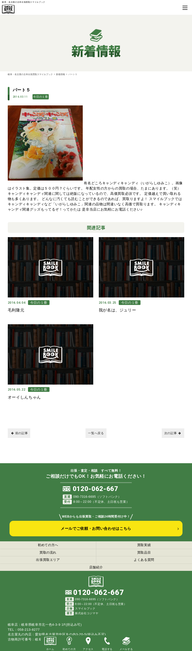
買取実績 (144, 540)
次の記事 (172, 428)
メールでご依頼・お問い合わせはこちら (96, 523)
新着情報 (60, 74)
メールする (126, 642)
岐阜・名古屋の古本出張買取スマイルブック (30, 74)
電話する (107, 642)
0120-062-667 (95, 484)
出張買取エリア (48, 555)
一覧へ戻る (96, 428)
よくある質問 (144, 555)
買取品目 (144, 547)
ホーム (50, 642)
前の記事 (19, 428)
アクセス (88, 642)
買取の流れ (48, 547)
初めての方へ (48, 540)
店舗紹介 (96, 562)
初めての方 (69, 642)
